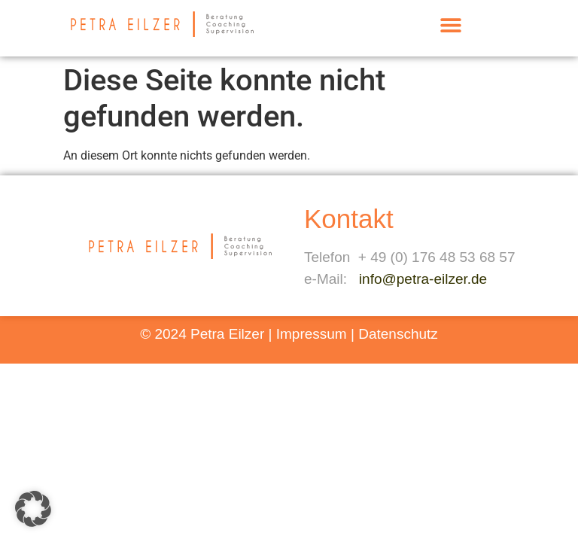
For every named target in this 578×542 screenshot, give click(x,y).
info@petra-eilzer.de (423, 279)
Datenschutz (398, 334)
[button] (450, 24)
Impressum (311, 334)
